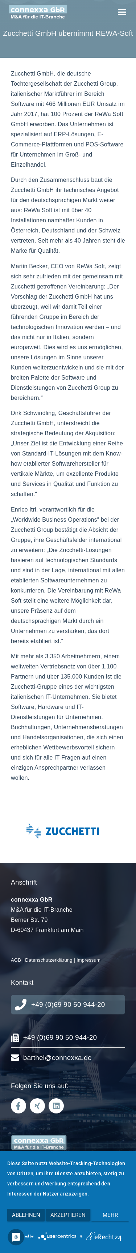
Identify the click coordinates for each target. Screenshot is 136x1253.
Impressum (88, 960)
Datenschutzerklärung (48, 960)
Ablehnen (26, 1215)
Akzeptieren (68, 1215)
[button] (122, 12)
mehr (110, 1215)
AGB (16, 960)
